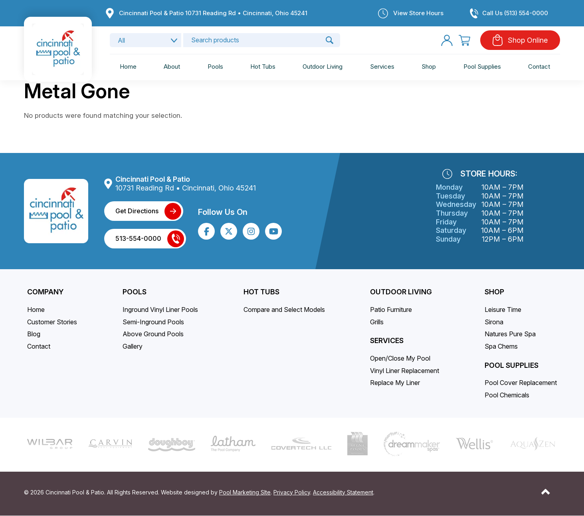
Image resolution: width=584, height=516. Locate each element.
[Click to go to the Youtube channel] (273, 231)
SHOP (494, 292)
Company (45, 292)
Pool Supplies (482, 66)
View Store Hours (418, 13)
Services (382, 66)
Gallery (133, 346)
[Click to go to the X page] (229, 231)
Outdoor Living (322, 66)
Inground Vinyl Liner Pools (160, 310)
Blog (33, 334)
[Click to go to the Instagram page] (251, 231)
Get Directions (136, 211)
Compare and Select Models (284, 310)
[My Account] (447, 40)
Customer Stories (52, 322)
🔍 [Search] (329, 40)
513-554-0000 (138, 238)
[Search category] (145, 40)
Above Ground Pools (153, 334)
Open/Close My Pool (400, 358)
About (172, 66)
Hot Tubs (262, 66)
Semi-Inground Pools (153, 322)
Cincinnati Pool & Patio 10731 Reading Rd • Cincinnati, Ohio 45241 (213, 13)
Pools (215, 66)
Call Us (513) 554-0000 (515, 13)
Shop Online (528, 40)
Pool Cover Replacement (521, 383)
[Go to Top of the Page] (545, 492)
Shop (429, 66)
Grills (377, 322)
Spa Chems (501, 346)
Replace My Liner (395, 383)
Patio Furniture (391, 310)
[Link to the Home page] (57, 49)
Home (128, 66)
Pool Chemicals (507, 395)
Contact (539, 66)
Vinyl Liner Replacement (404, 371)
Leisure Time (503, 310)
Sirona (494, 322)
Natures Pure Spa (510, 334)
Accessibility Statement (343, 492)
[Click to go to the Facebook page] (206, 231)
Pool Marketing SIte (245, 492)
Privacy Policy (291, 492)
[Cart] (464, 40)
